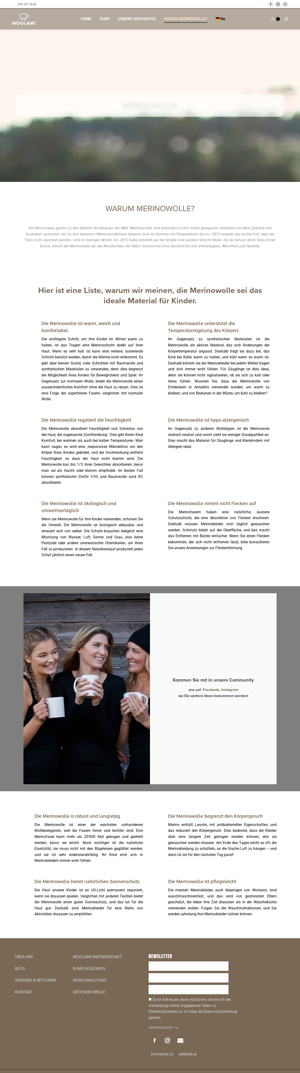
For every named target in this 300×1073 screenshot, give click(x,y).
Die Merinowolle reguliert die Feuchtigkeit (86, 420)
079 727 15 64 (24, 4)
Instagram (229, 805)
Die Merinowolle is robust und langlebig (77, 1043)
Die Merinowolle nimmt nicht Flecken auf (212, 503)
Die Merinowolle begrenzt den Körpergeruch (215, 1043)
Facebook (211, 805)
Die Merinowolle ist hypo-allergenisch (208, 420)
